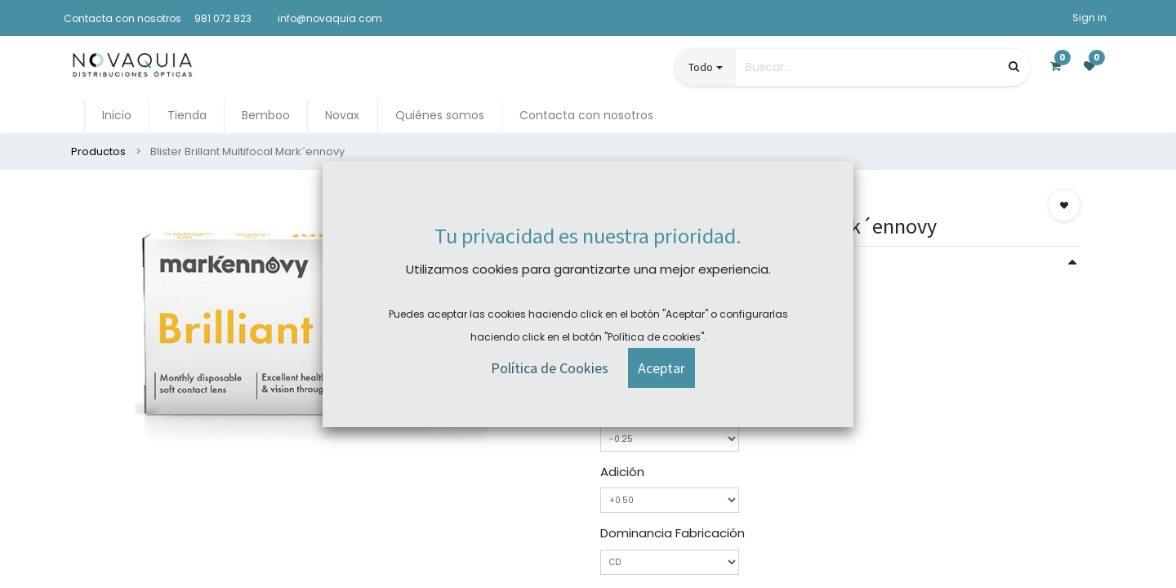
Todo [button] (700, 67)
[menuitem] (116, 115)
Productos (98, 151)
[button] (1064, 205)
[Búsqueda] (1014, 66)
